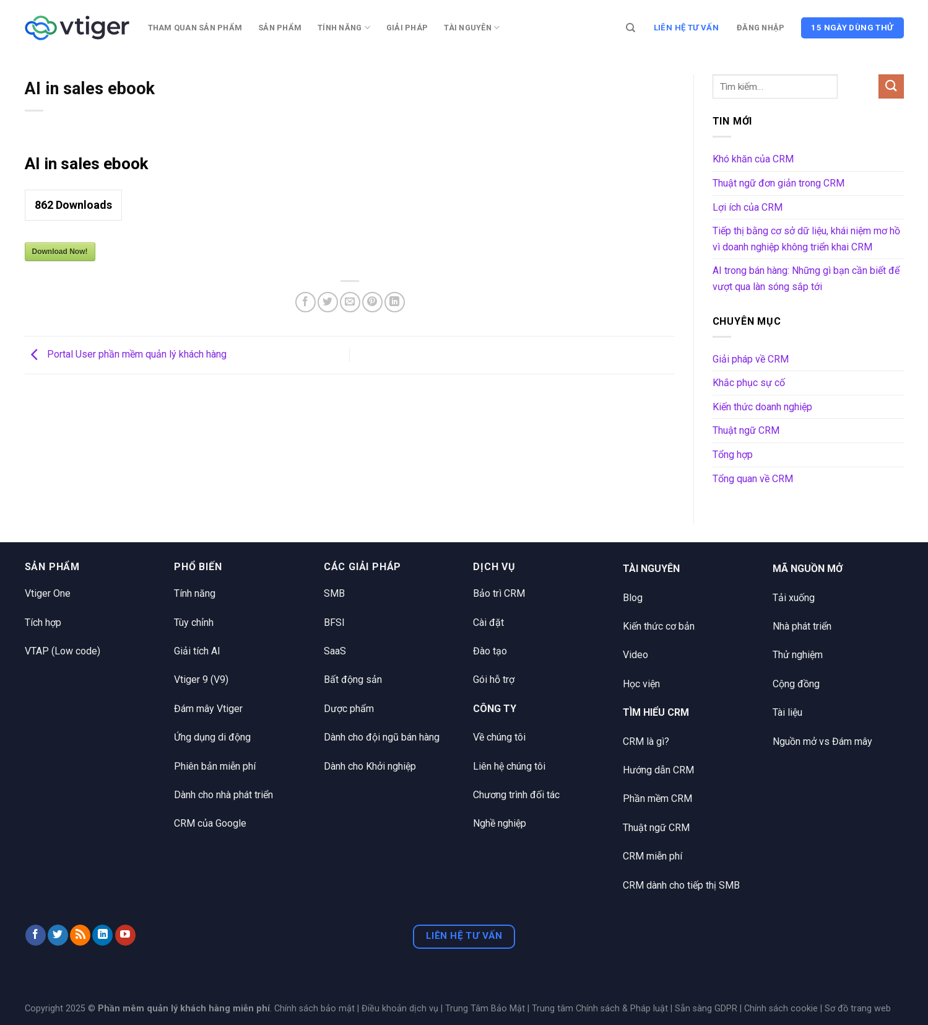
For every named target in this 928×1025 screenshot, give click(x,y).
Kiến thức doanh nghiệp (762, 407)
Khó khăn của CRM (753, 159)
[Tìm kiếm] (630, 28)
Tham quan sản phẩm (195, 27)
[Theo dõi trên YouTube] (125, 935)
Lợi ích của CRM (748, 207)
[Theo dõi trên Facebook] (35, 935)
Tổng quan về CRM (753, 479)
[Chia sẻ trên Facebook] (305, 302)
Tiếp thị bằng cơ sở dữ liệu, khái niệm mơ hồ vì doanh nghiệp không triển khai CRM (806, 239)
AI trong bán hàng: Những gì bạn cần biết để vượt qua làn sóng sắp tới (806, 279)
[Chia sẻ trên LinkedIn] (394, 302)
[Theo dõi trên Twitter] (58, 935)
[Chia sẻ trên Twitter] (328, 302)
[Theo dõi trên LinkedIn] (102, 935)
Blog (633, 598)
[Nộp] (890, 86)
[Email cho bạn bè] (350, 302)
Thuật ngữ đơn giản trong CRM (778, 183)
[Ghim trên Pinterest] (372, 302)
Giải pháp (407, 27)
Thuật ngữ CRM (746, 430)
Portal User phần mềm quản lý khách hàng (126, 354)
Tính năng (344, 27)
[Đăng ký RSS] (80, 935)
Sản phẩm (279, 27)
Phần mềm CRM (657, 798)
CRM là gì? (646, 741)
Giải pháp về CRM (751, 359)
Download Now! (60, 251)
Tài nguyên (472, 27)
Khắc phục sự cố (749, 383)
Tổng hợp (733, 454)
